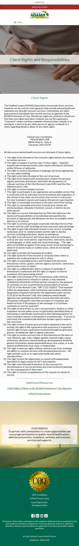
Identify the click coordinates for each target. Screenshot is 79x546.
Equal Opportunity (39, 502)
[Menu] (15, 22)
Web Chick (44, 540)
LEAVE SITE (39, 2)
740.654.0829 (37, 139)
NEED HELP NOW (39, 7)
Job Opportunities (39, 505)
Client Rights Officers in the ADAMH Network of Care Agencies (39, 388)
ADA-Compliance (39, 495)
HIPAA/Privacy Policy (39, 498)
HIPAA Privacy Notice (39, 393)
